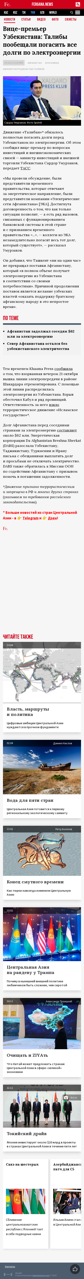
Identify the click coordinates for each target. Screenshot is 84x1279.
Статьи (26, 20)
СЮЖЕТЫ (70, 20)
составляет (67, 430)
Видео (41, 20)
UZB (42, 12)
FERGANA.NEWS (42, 4)
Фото (55, 20)
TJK (24, 12)
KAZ (6, 12)
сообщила (63, 368)
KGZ (15, 12)
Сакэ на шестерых (22, 1164)
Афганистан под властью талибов (23, 68)
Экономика (52, 62)
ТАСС (25, 168)
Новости (9, 20)
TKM (33, 12)
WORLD (53, 12)
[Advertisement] (42, 588)
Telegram (31, 518)
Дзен (52, 518)
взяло (54, 404)
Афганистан (35, 62)
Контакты (10, 1266)
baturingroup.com (40, 1275)
